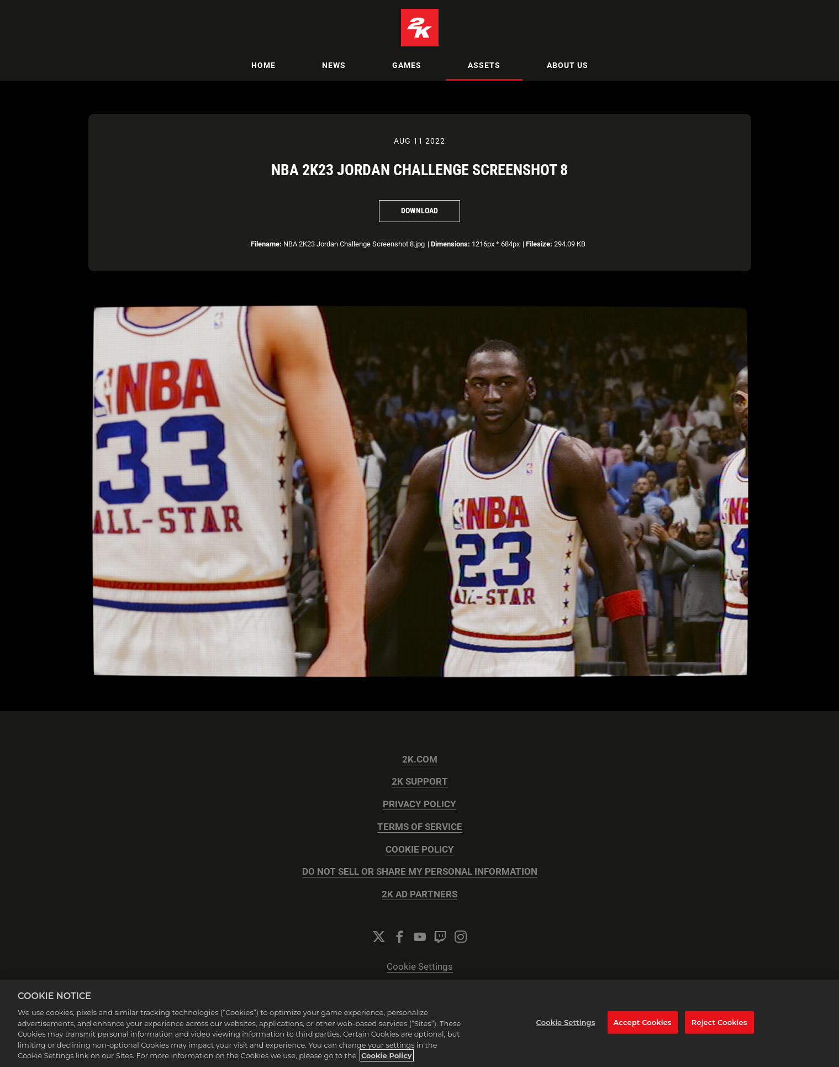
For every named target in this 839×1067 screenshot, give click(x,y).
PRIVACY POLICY (419, 804)
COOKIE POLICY (420, 849)
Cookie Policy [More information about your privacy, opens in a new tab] (386, 1055)
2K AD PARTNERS (419, 894)
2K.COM (419, 759)
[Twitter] (379, 937)
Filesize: (539, 244)
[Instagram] (461, 937)
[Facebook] (399, 937)
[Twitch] (440, 937)
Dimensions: (450, 244)
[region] (419, 1023)
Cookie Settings (420, 966)
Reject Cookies (719, 1022)
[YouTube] (420, 937)
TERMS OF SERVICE (419, 827)
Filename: (266, 244)
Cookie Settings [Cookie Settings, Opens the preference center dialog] (565, 1022)
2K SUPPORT (420, 781)
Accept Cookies (643, 1022)
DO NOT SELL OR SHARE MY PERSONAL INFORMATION (419, 871)
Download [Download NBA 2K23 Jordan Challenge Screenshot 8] (419, 210)
